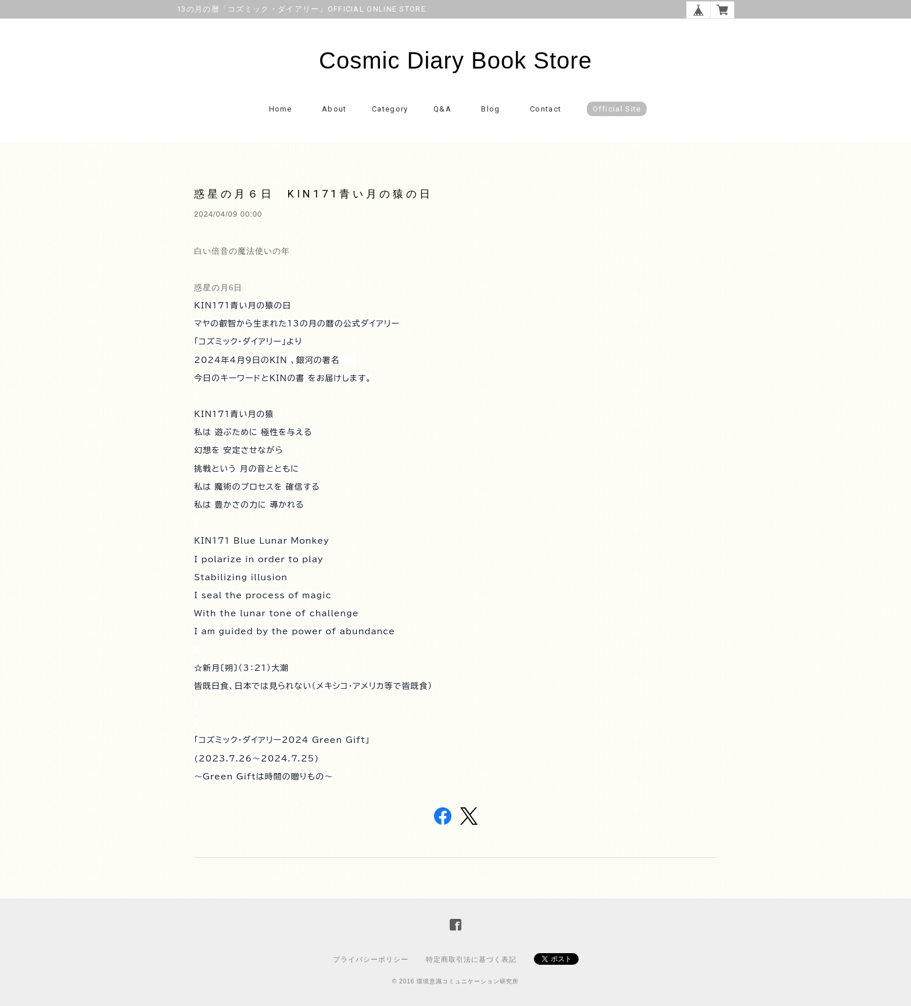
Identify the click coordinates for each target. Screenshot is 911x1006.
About (334, 109)
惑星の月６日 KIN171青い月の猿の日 (313, 194)
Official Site (617, 109)
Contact (545, 109)
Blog (490, 109)
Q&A (442, 109)
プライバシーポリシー (370, 959)
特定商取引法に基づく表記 (471, 959)
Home (280, 109)
